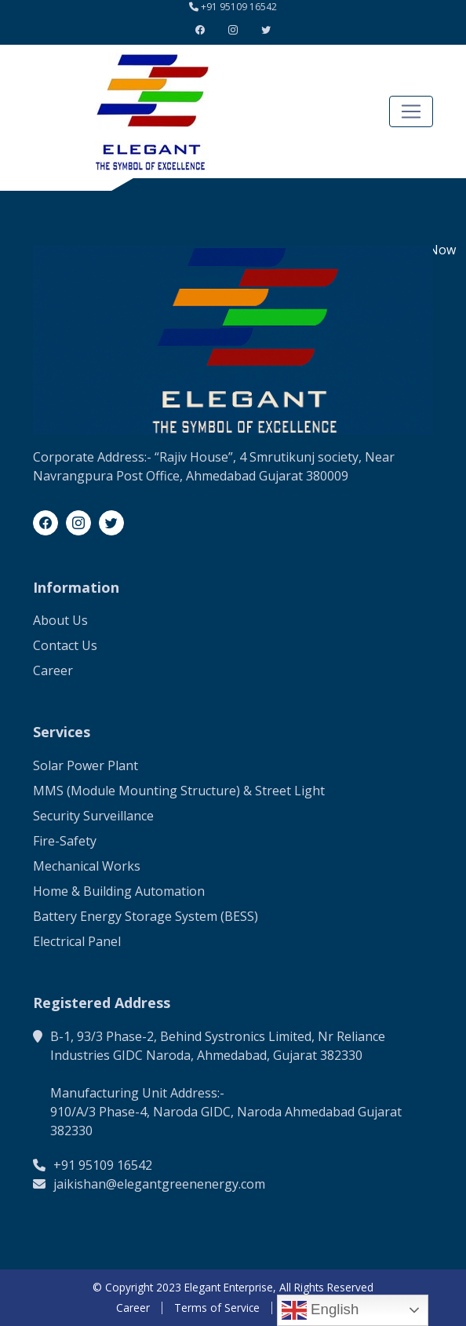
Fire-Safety (64, 840)
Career (53, 670)
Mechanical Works (86, 866)
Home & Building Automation (119, 891)
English (320, 1310)
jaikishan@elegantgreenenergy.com (159, 1184)
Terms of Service (217, 1308)
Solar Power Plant (85, 765)
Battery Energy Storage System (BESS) (145, 916)
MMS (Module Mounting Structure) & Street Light (179, 790)
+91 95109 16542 (239, 6)
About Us (60, 620)
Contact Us (65, 645)
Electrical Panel (77, 941)
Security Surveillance (93, 815)
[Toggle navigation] (411, 111)
